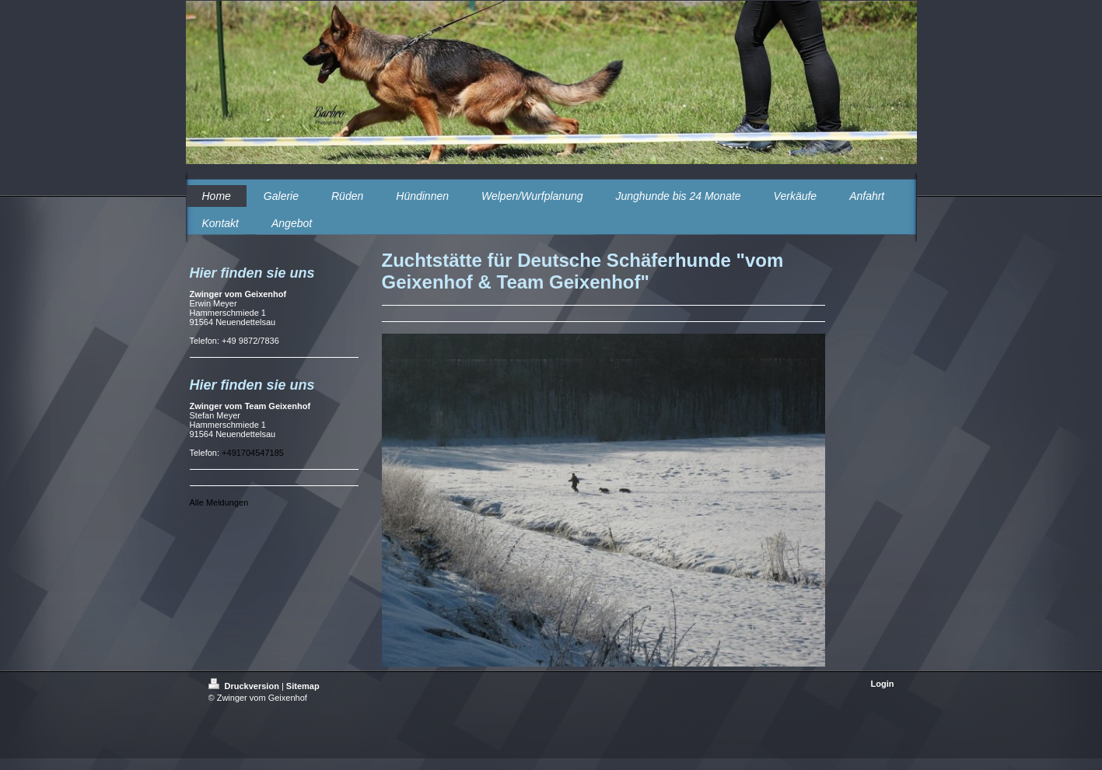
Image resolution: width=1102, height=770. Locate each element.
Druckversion (245, 686)
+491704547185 (253, 452)
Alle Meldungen (219, 502)
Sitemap (303, 686)
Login (882, 683)
